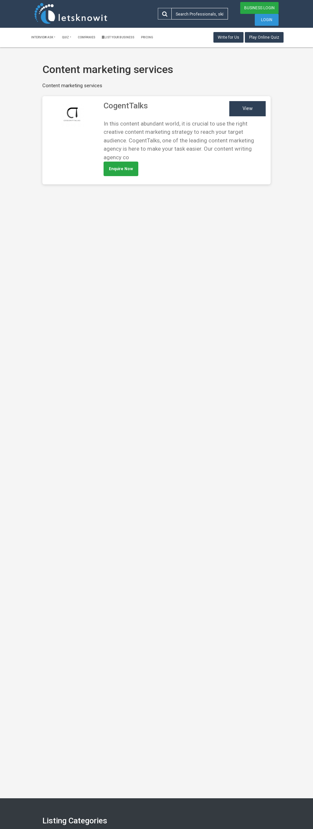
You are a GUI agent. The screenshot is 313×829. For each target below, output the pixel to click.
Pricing (147, 37)
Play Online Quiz (264, 37)
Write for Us (228, 37)
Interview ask (42, 37)
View (248, 108)
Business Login (259, 8)
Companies (86, 37)
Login (266, 20)
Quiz (65, 37)
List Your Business (118, 37)
